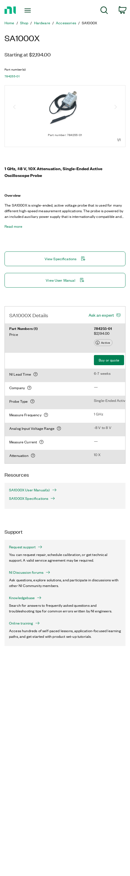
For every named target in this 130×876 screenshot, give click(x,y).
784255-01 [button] (12, 76)
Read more (13, 226)
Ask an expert (101, 315)
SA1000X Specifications (32, 498)
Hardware (42, 22)
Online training (24, 623)
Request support (25, 546)
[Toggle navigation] (30, 10)
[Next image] (116, 107)
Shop (24, 22)
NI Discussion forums (29, 572)
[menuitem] (104, 11)
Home (9, 22)
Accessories (66, 22)
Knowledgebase (25, 597)
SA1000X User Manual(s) (33, 489)
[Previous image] (14, 107)
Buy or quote (109, 360)
